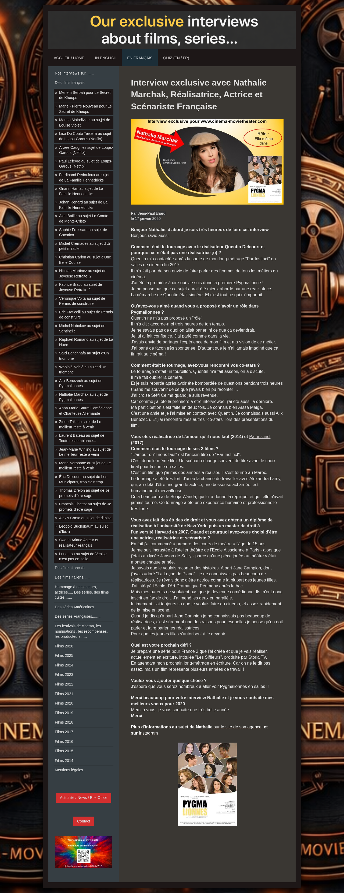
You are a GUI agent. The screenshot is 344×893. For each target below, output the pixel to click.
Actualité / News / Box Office (83, 797)
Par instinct (259, 436)
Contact (83, 821)
